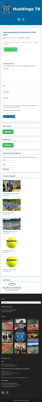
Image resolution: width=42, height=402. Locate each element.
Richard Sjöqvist (8, 37)
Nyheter (24, 37)
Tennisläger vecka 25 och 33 (10, 231)
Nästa (36, 57)
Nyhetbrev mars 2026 (8, 250)
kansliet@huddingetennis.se (10, 365)
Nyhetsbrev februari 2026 (9, 269)
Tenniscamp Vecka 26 (8, 212)
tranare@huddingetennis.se (11, 383)
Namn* (9, 160)
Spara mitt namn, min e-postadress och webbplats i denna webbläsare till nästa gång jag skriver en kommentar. (20, 106)
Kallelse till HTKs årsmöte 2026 (11, 193)
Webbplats (5, 98)
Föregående (7, 57)
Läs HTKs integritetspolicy (6, 311)
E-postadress (6, 92)
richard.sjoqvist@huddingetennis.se (9, 386)
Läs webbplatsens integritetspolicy (8, 310)
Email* (9, 165)
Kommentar (6, 68)
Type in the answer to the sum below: (11, 110)
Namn (5, 86)
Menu (2, 2)
